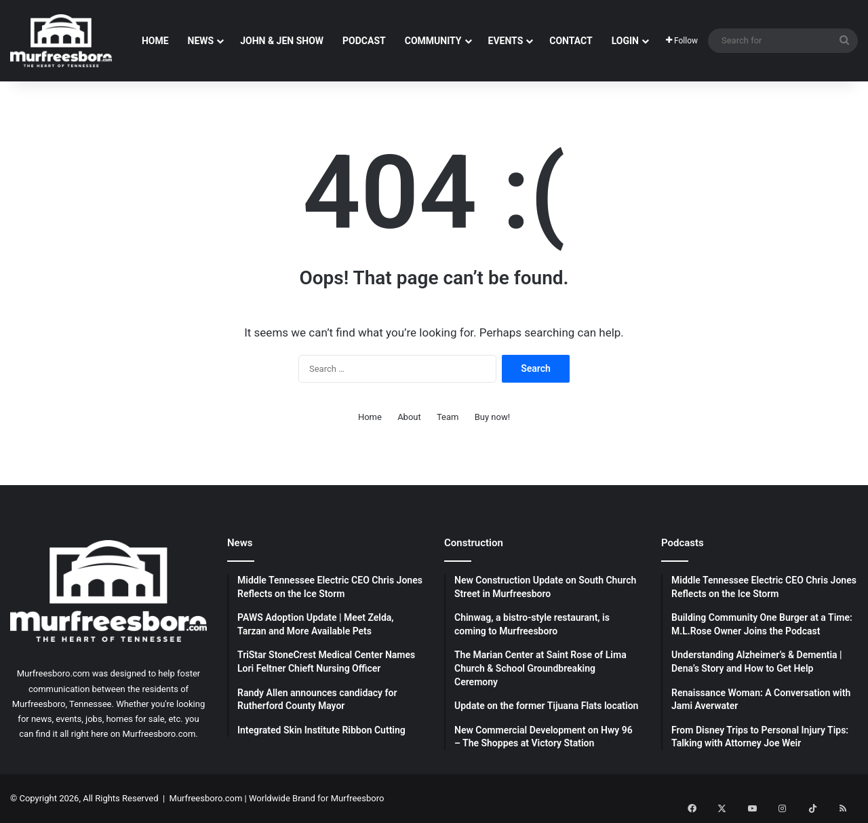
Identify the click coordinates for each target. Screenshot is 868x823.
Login (625, 40)
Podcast (364, 40)
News (201, 40)
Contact (570, 40)
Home (155, 40)
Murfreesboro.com (206, 798)
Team (448, 417)
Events (506, 40)
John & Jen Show (281, 40)
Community (433, 40)
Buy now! (492, 417)
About (409, 417)
